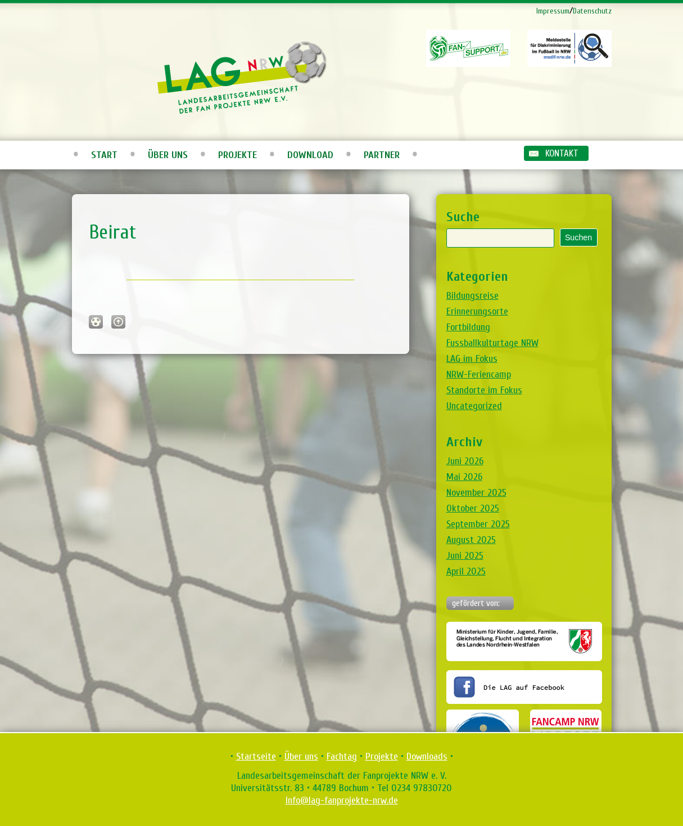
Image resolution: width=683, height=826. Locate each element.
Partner (382, 155)
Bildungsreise (472, 296)
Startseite (256, 756)
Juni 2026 (464, 461)
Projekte (237, 155)
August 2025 (471, 540)
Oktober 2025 (472, 508)
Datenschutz (592, 11)
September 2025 (478, 524)
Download (310, 155)
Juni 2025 (464, 556)
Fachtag (342, 756)
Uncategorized (474, 406)
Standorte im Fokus (484, 390)
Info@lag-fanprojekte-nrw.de (342, 800)
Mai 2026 (464, 477)
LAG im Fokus (471, 359)
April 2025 (466, 571)
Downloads (426, 756)
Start (104, 155)
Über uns (168, 155)
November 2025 (476, 493)
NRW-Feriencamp (478, 374)
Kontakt (561, 153)
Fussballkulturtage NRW (492, 343)
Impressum (552, 11)
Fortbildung (468, 327)
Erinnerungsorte (477, 311)
